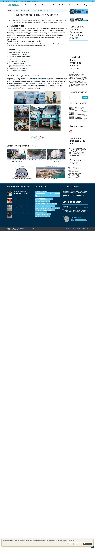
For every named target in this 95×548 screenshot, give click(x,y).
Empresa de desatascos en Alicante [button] (72, 5)
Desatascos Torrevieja (75, 177)
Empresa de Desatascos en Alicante (21, 178)
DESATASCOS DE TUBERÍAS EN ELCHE (22, 213)
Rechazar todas (69, 543)
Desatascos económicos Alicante (51, 5)
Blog (85, 5)
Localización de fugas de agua (17, 70)
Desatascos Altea (74, 171)
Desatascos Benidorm (75, 173)
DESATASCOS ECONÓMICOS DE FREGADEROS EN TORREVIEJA (20, 192)
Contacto (91, 5)
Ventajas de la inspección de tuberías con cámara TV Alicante (81, 119)
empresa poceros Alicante (41, 212)
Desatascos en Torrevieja (51, 178)
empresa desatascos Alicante (45, 210)
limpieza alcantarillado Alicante (42, 216)
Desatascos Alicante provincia (41, 22)
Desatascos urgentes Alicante (45, 206)
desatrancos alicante (56, 22)
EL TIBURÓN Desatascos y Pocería (72, 228)
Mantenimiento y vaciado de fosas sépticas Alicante (16, 160)
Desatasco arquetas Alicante (21, 10)
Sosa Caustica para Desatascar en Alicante (56, 160)
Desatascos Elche (74, 174)
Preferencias (78, 543)
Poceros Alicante (56, 208)
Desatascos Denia (74, 169)
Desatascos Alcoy (74, 167)
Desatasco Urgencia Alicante (49, 20)
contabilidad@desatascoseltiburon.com (28, 1)
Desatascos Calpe (74, 170)
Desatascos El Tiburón (13, 28)
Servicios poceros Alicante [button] (32, 5)
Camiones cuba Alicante (41, 191)
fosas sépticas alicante (42, 214)
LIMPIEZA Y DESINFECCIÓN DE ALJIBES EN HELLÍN (20, 206)
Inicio (9, 10)
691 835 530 (14, 1)
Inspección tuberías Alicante (43, 208)
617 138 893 (6, 1)
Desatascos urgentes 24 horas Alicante (80, 113)
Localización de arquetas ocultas (18, 54)
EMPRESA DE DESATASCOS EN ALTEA (22, 199)
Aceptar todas (87, 543)
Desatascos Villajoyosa (75, 176)
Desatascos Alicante (26, 22)
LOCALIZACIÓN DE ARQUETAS (37, 159)
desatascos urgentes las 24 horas (40, 78)
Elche (59, 28)
